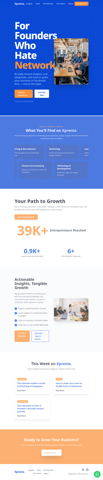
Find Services (48, 4)
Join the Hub (81, 4)
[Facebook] (83, 469)
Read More (22, 391)
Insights (29, 4)
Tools (38, 4)
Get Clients (61, 4)
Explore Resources (22, 93)
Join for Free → (51, 453)
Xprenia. (20, 3)
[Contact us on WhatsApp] (97, 474)
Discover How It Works (39, 337)
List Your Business (26, 218)
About (70, 4)
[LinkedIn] (87, 469)
